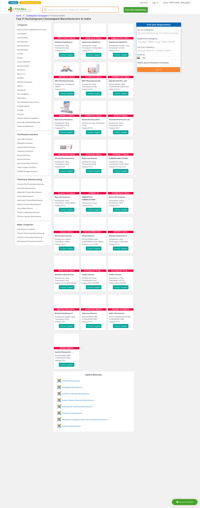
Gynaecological (23, 66)
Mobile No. (141, 55)
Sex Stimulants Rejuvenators (28, 102)
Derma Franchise (23, 155)
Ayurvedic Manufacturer (26, 188)
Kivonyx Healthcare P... (118, 236)
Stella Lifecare (88, 274)
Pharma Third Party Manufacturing (30, 184)
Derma (19, 58)
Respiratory (21, 98)
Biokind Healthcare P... (64, 313)
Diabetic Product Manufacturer (29, 204)
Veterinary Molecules (25, 126)
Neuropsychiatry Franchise (27, 163)
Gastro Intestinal (23, 62)
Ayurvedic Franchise (25, 139)
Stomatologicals (23, 106)
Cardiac (20, 54)
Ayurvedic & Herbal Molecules (28, 122)
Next (159, 69)
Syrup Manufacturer (25, 208)
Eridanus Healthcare (63, 42)
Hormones (21, 70)
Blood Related (22, 50)
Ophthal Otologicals (24, 82)
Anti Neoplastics (23, 45)
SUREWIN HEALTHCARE (118, 158)
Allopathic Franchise (25, 143)
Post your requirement (135, 10)
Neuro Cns (21, 74)
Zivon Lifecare (88, 236)
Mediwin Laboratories (64, 274)
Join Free (143, 2)
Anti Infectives (22, 37)
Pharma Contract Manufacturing (29, 237)
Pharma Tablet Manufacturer (28, 212)
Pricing (13, 2)
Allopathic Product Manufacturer (29, 192)
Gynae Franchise (23, 159)
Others (20, 86)
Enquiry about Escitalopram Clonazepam (158, 63)
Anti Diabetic (22, 33)
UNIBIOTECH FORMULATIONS (88, 198)
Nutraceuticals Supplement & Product (31, 29)
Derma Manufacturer (25, 196)
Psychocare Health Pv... (92, 42)
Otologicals (21, 90)
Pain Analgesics (23, 94)
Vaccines (20, 114)
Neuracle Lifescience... (64, 119)
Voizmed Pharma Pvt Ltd (119, 119)
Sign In (155, 2)
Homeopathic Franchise (26, 147)
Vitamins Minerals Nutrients (28, 118)
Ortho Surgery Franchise (26, 167)
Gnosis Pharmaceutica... (65, 158)
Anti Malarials (22, 42)
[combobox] (80, 10)
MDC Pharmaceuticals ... (65, 81)
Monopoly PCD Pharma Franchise (30, 241)
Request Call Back (184, 502)
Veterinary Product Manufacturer (30, 200)
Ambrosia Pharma (89, 158)
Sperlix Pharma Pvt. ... (64, 352)
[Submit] (45, 10)
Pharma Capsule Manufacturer (29, 216)
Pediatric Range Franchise (27, 171)
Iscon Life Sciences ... (118, 197)
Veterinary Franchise (25, 151)
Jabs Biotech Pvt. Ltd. (118, 81)
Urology (20, 110)
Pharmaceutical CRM (30, 2)
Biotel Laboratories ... (64, 236)
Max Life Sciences (62, 197)
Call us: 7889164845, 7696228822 (177, 2)
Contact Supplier (66, 55)
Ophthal (20, 78)
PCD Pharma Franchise (26, 229)
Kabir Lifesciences (116, 313)
